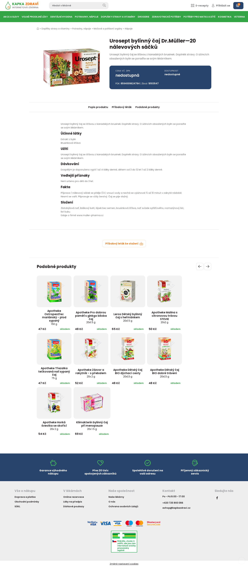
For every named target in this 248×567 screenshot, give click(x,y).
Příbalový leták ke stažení (124, 243)
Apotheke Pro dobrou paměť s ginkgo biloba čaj (91, 317)
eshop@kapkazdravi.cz (176, 507)
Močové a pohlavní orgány (108, 28)
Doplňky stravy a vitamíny (56, 28)
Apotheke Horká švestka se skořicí (54, 425)
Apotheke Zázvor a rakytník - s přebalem (90, 373)
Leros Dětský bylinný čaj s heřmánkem (128, 317)
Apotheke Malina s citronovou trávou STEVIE (164, 317)
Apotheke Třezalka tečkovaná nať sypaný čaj (54, 373)
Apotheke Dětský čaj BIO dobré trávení (164, 373)
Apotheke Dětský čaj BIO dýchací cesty (127, 373)
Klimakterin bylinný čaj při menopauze (92, 425)
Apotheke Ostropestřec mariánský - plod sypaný (54, 317)
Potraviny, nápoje (81, 28)
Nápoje (129, 28)
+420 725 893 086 (172, 502)
